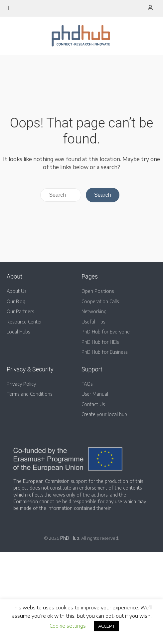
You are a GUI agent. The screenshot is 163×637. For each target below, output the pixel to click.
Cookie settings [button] (68, 626)
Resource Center (24, 321)
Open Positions (98, 291)
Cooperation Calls (100, 301)
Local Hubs (18, 331)
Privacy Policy (21, 384)
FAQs (87, 384)
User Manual (95, 394)
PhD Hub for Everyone (106, 331)
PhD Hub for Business (104, 352)
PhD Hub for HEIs (100, 342)
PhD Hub (69, 538)
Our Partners (20, 311)
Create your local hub (104, 414)
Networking (94, 311)
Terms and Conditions (29, 394)
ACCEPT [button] (106, 626)
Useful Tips (93, 321)
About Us (16, 291)
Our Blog (16, 301)
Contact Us (93, 404)
